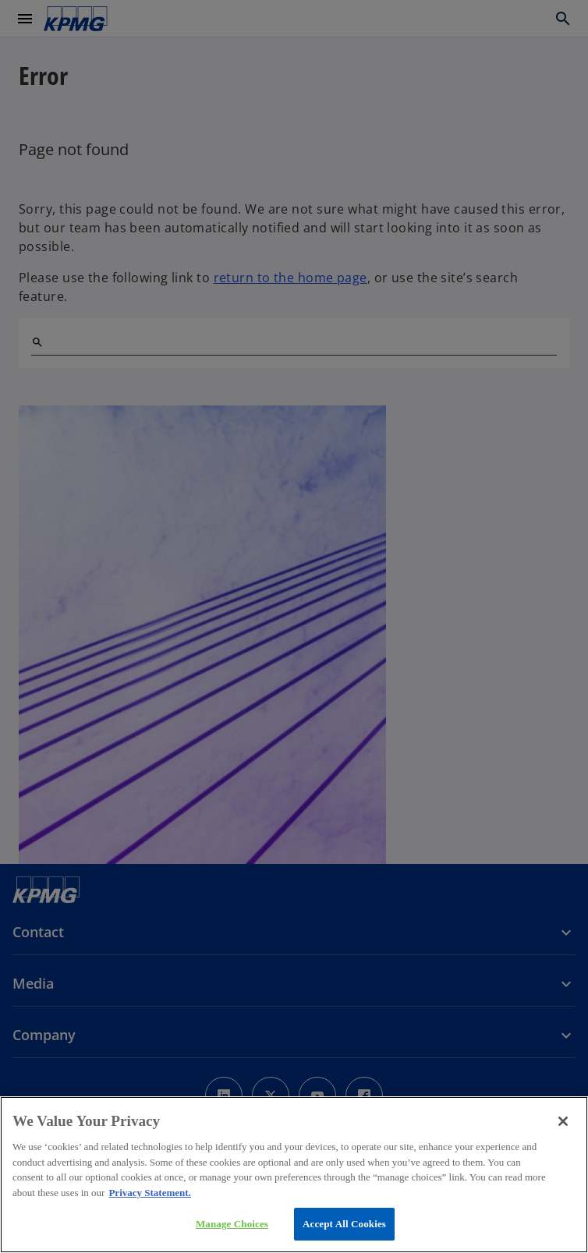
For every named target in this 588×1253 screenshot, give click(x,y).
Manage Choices (232, 1224)
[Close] (563, 1121)
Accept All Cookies (344, 1224)
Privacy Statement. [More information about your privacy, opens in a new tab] (149, 1192)
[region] (294, 1174)
